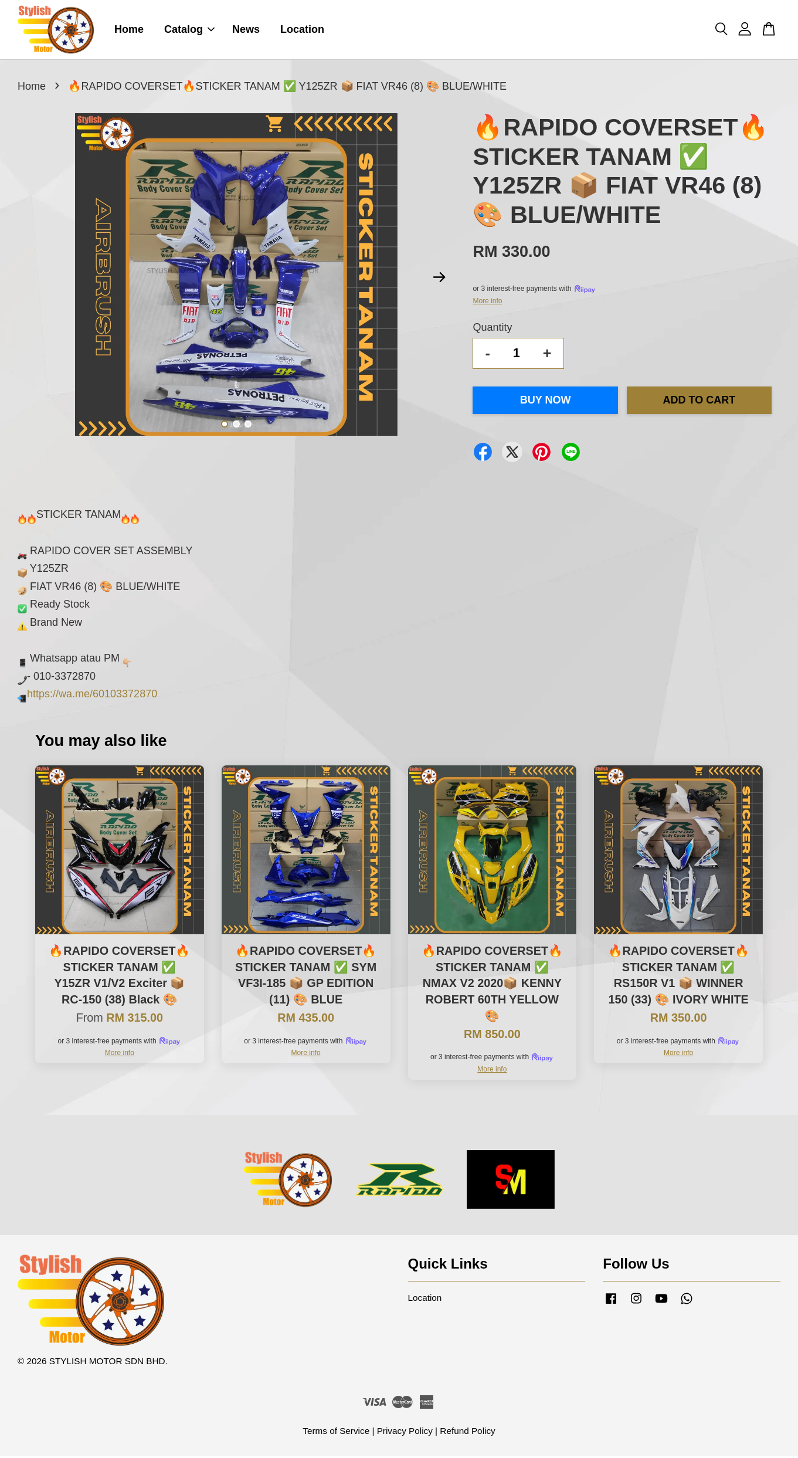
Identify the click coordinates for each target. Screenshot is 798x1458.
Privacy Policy (405, 1432)
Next (439, 279)
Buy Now (545, 402)
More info (487, 303)
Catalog (189, 30)
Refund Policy (467, 1432)
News (246, 30)
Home (129, 30)
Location (302, 30)
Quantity (492, 329)
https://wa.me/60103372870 (92, 695)
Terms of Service (336, 1432)
